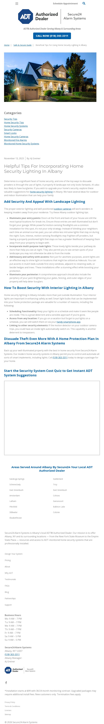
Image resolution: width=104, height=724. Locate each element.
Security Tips (10, 119)
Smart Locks (10, 133)
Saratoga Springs (16, 479)
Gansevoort (58, 501)
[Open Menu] (16, 3)
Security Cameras (13, 129)
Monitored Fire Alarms (15, 140)
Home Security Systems (16, 126)
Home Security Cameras (16, 136)
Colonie (56, 512)
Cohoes (56, 495)
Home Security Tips (14, 122)
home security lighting (41, 191)
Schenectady (15, 484)
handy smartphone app (68, 321)
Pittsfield (13, 506)
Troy (55, 484)
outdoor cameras (62, 208)
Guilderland (58, 479)
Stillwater (13, 512)
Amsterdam (14, 495)
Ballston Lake (59, 506)
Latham (12, 501)
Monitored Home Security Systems (21, 143)
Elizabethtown (15, 518)
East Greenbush (16, 490)
